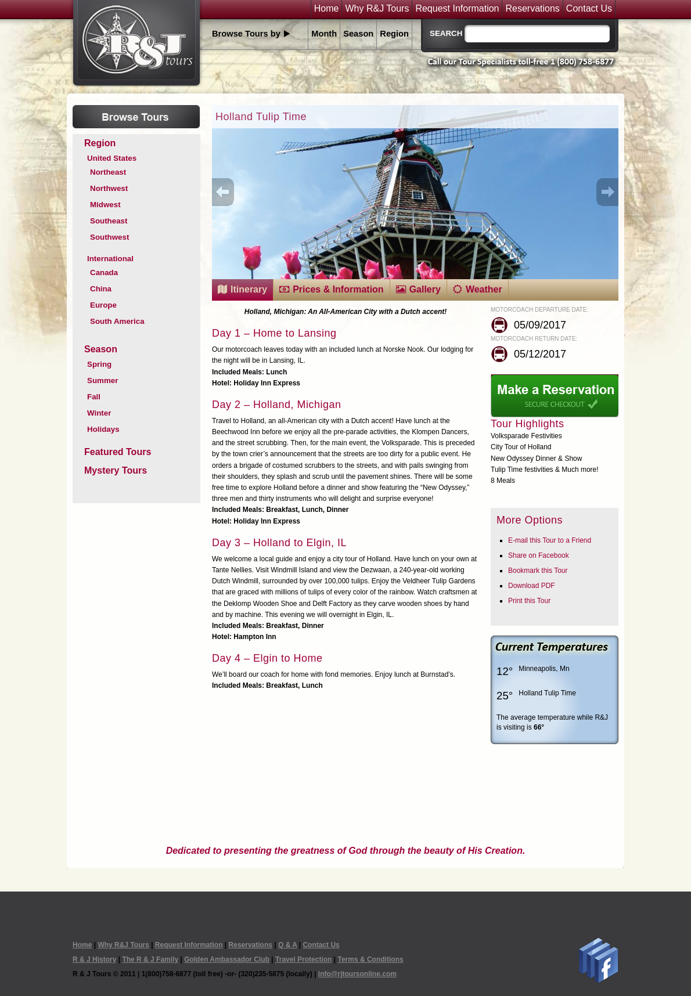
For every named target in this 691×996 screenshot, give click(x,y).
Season (358, 33)
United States (111, 158)
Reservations (532, 8)
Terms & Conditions (370, 959)
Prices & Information (338, 289)
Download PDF (531, 586)
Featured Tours (117, 452)
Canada (104, 272)
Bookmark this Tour (538, 570)
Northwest (109, 188)
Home (326, 8)
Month (324, 33)
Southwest (109, 237)
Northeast (108, 172)
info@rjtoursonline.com (357, 974)
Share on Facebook (538, 555)
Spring (99, 364)
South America (117, 321)
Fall (93, 396)
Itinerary (249, 289)
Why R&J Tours (377, 8)
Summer (102, 380)
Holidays (103, 429)
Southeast (108, 220)
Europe (103, 305)
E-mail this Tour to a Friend (549, 540)
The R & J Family (150, 959)
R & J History (94, 959)
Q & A (287, 945)
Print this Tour (529, 601)
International (110, 258)
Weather (484, 289)
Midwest (105, 204)
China (100, 288)
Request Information (457, 8)
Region (394, 33)
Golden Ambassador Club (226, 959)
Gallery (425, 289)
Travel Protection (303, 959)
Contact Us (589, 8)
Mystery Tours (115, 470)
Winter (99, 413)
